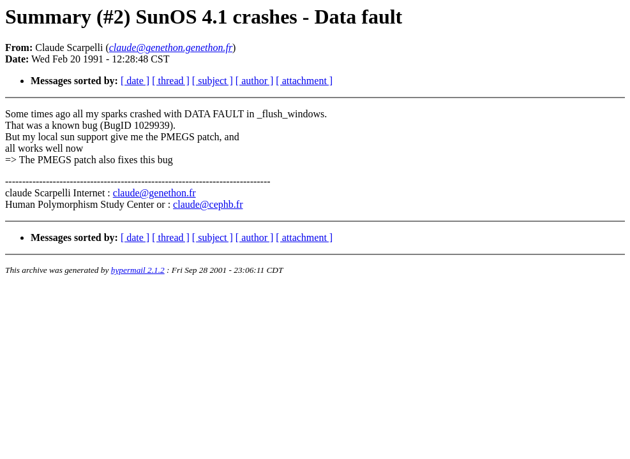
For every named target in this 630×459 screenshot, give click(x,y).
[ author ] (255, 80)
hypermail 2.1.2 (138, 270)
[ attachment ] (304, 80)
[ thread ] (171, 80)
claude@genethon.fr (154, 192)
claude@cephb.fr (208, 204)
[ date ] (135, 80)
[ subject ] (212, 80)
